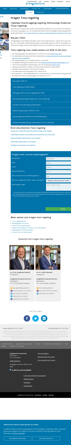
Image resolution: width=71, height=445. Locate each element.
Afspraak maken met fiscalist (46, 357)
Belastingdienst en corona (20, 223)
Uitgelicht (40, 12)
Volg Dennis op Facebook (20, 299)
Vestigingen (27, 382)
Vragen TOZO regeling (17, 346)
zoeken (53, 1)
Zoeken (45, 395)
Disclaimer (38, 395)
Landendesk (47, 8)
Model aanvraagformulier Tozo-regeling (23, 141)
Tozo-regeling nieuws (19, 221)
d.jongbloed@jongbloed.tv (20, 288)
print (40, 1)
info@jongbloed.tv (15, 361)
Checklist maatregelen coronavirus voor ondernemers (29, 228)
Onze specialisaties (43, 353)
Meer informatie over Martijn (47, 291)
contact (68, 1)
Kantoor (13, 8)
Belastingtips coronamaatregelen (22, 230)
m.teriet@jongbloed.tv (45, 288)
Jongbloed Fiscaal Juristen (24, 343)
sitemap (46, 1)
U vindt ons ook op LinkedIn (21, 370)
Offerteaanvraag (28, 379)
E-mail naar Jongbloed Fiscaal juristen (35, 375)
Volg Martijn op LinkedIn (45, 293)
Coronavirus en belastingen (52, 343)
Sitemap (51, 395)
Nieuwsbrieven (28, 386)
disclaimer (60, 1)
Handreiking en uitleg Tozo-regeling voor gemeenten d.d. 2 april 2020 (33, 134)
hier (57, 194)
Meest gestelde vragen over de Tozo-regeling (25, 138)
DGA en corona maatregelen (21, 225)
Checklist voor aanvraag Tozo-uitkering (23, 145)
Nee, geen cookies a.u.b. (46, 438)
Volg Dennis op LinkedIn (19, 293)
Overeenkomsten (61, 8)
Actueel (30, 12)
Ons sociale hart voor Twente (46, 360)
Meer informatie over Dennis (21, 291)
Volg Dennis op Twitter (19, 296)
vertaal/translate (32, 1)
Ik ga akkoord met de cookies (17, 438)
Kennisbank (24, 8)
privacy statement (19, 433)
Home (5, 8)
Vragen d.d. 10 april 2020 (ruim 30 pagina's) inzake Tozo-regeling (31, 131)
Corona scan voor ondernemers (22, 232)
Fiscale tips (36, 8)
